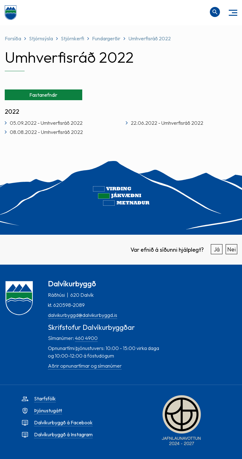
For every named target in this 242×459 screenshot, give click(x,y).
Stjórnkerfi (72, 38)
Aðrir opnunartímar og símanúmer (85, 366)
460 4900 (86, 338)
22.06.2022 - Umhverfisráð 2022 (167, 123)
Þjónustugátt (48, 410)
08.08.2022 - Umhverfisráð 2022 (46, 132)
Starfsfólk (45, 398)
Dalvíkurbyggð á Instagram (63, 434)
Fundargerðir (106, 38)
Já (217, 249)
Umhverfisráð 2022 (149, 38)
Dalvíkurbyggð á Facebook (63, 422)
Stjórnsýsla (41, 38)
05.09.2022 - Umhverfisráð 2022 (46, 123)
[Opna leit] (215, 12)
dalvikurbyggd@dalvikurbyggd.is (82, 315)
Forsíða (13, 38)
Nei (231, 249)
